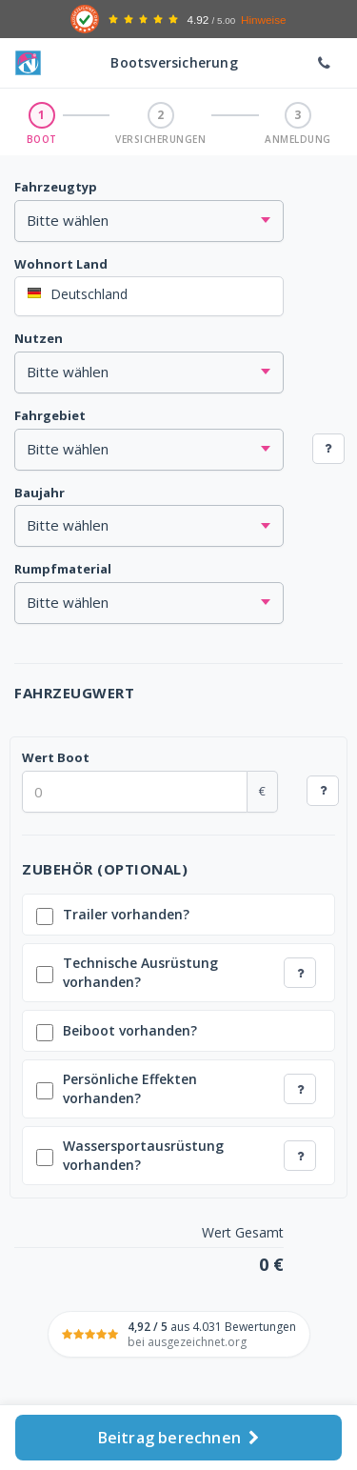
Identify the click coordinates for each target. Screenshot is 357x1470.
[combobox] (149, 296)
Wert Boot (55, 757)
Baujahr (39, 492)
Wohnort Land (61, 263)
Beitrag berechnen (179, 1437)
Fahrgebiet (50, 415)
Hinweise (264, 19)
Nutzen (38, 338)
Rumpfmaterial (62, 568)
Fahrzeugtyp (55, 186)
